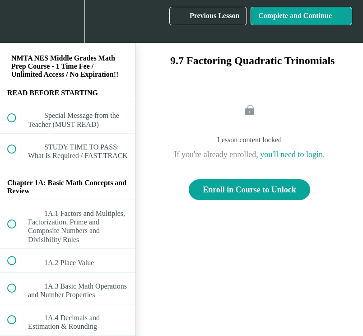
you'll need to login (291, 154)
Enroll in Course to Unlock (249, 189)
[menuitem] (67, 21)
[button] (16, 21)
